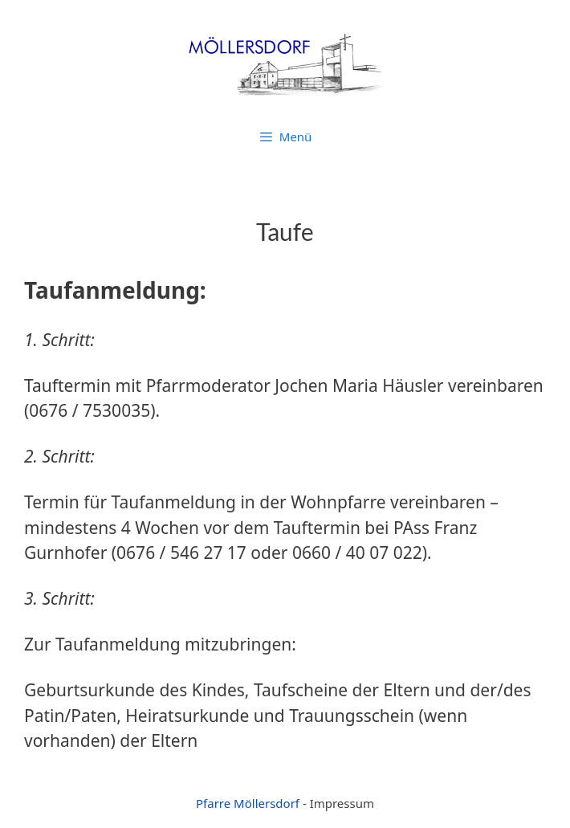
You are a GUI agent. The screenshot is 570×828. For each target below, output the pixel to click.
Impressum (342, 803)
